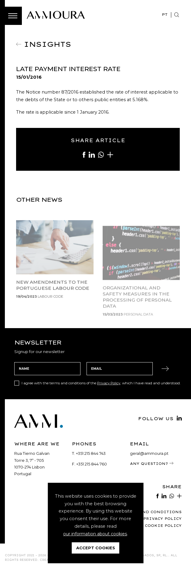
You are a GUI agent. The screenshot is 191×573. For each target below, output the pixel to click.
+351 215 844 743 (91, 454)
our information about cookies (95, 534)
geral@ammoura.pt (149, 454)
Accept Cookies (95, 548)
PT (164, 14)
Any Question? (152, 465)
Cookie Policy (162, 527)
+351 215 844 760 (91, 465)
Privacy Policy (109, 384)
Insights (47, 44)
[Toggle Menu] (12, 15)
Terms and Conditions (151, 513)
